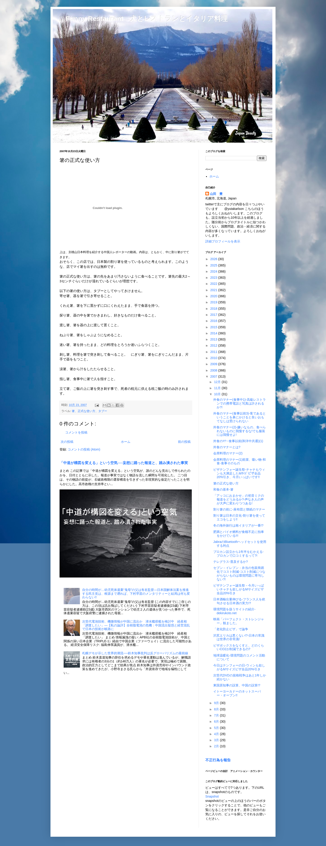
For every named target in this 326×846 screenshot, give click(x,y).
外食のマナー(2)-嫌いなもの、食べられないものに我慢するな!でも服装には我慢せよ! (239, 431)
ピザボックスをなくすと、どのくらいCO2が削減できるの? (238, 647)
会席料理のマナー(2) (227, 453)
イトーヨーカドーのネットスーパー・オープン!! (237, 693)
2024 (214, 271)
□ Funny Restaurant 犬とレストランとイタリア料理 (144, 18)
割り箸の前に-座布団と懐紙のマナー (239, 509)
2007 (214, 376)
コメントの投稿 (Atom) (84, 449)
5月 (217, 728)
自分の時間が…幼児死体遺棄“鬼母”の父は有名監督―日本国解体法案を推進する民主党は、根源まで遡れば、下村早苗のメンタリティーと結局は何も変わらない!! (136, 593)
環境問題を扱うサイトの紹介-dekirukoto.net (234, 611)
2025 (214, 265)
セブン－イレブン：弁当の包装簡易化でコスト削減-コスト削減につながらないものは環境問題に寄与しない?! (239, 573)
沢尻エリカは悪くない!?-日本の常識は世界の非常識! (238, 637)
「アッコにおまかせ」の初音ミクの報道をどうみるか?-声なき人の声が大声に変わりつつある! (238, 499)
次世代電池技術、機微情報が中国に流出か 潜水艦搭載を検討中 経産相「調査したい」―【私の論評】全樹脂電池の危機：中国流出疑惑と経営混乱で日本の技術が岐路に (136, 625)
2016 (214, 321)
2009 (214, 364)
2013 (214, 339)
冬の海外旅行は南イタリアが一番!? (238, 525)
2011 (214, 352)
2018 (214, 308)
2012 (214, 345)
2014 (214, 333)
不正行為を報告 (218, 760)
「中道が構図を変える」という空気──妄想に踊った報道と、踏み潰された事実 (124, 463)
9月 (217, 703)
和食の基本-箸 (223, 489)
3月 (217, 740)
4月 (217, 734)
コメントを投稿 (76, 432)
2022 (214, 283)
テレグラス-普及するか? (230, 561)
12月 (217, 382)
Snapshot (212, 796)
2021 (214, 290)
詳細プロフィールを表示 (222, 241)
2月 (217, 746)
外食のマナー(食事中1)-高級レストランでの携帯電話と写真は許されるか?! (239, 403)
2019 (214, 302)
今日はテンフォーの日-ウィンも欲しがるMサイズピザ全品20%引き (239, 667)
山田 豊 (216, 194)
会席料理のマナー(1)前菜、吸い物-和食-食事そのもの (239, 461)
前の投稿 (184, 441)
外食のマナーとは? (226, 447)
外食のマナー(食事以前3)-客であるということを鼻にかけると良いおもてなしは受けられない (239, 417)
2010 (214, 358)
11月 (217, 388)
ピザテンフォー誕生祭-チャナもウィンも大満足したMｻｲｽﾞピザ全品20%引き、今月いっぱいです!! (239, 473)
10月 (217, 394)
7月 (217, 715)
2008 (214, 370)
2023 (214, 277)
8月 (217, 709)
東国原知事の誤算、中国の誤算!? (236, 685)
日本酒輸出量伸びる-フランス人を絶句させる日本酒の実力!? (239, 601)
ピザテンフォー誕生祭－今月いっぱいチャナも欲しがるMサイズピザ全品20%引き (238, 589)
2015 (214, 327)
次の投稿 (67, 441)
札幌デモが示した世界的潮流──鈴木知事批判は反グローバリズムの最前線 (135, 653)
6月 (217, 721)
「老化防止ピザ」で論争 (230, 629)
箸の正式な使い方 (226, 483)
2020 (214, 296)
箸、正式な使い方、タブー (89, 411)
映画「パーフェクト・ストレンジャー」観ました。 (238, 621)
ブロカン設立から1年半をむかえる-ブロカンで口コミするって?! (238, 553)
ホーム (125, 441)
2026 (214, 259)
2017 (214, 314)
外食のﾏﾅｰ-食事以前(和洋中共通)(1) (238, 441)
